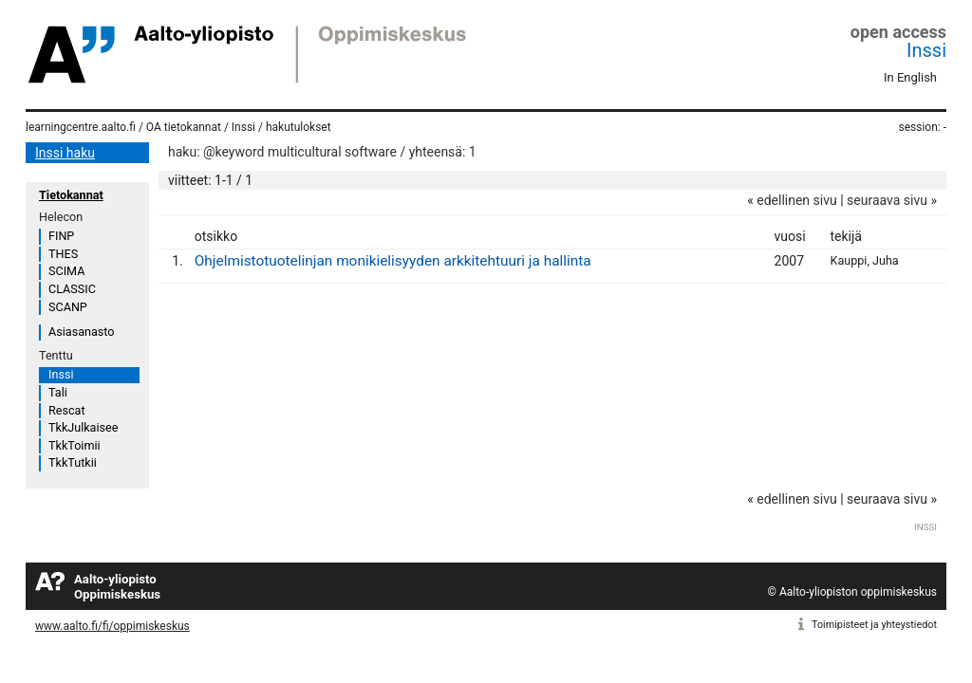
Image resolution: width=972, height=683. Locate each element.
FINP (61, 236)
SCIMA (66, 271)
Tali (57, 392)
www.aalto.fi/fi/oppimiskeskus (112, 626)
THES (63, 254)
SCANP (67, 307)
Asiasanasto (81, 331)
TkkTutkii (72, 462)
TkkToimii (74, 445)
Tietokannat (71, 195)
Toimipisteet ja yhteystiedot (874, 624)
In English (910, 77)
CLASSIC (72, 289)
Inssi (926, 50)
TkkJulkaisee (83, 427)
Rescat (66, 410)
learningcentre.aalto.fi (81, 127)
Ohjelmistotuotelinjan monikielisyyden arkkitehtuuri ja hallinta (393, 260)
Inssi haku (65, 152)
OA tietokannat (183, 127)
